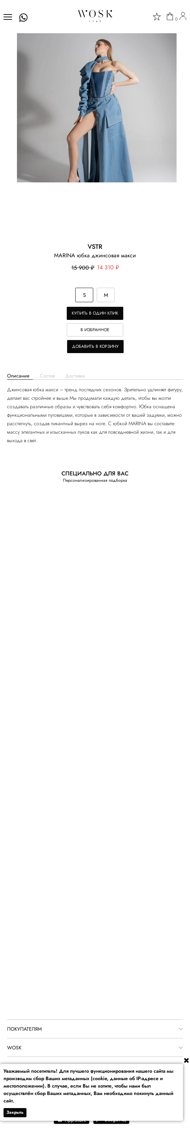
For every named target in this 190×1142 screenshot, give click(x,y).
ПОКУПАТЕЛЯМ (24, 1028)
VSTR (95, 246)
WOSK (14, 1047)
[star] (157, 16)
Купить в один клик (95, 313)
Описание (18, 375)
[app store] (72, 1122)
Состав (47, 375)
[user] (182, 17)
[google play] (111, 1122)
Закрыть (15, 1112)
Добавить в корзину (95, 346)
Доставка (75, 375)
